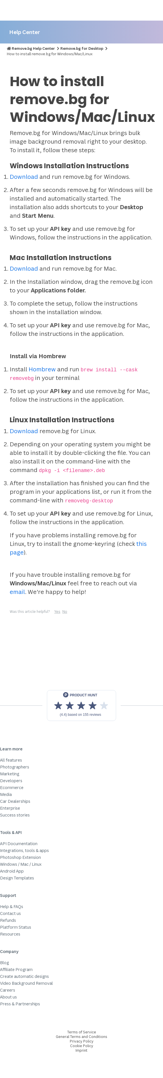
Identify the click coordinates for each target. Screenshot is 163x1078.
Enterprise (10, 808)
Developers (11, 780)
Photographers (14, 767)
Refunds (8, 920)
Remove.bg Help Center (33, 48)
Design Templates (17, 878)
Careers (7, 990)
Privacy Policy (82, 1041)
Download (24, 177)
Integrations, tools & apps (24, 850)
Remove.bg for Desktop (81, 48)
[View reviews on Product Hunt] (81, 705)
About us (8, 997)
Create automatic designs (24, 976)
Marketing (9, 773)
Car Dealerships (15, 801)
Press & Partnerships (20, 1003)
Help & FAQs (11, 906)
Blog (4, 962)
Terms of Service (81, 1032)
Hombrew (42, 369)
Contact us (10, 913)
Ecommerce (11, 787)
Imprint (81, 1050)
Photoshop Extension (20, 857)
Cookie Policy (81, 1045)
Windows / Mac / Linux (20, 864)
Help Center (24, 31)
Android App (12, 871)
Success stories (15, 815)
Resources (10, 934)
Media (6, 794)
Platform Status (15, 927)
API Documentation (18, 843)
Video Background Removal (26, 983)
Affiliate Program (16, 969)
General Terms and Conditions (81, 1036)
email (17, 592)
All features (11, 760)
